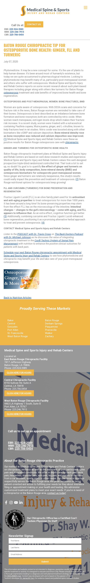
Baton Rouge (52, 320)
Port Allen (12, 329)
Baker (10, 320)
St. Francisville (15, 333)
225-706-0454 (17, 34)
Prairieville (51, 329)
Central (11, 323)
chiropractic (71, 142)
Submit (45, 561)
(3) (5, 216)
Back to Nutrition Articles (17, 297)
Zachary (49, 336)
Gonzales (12, 326)
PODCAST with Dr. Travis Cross (34, 234)
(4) (43, 222)
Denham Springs (53, 323)
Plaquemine (51, 326)
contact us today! (56, 493)
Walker (48, 333)
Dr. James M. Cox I (27, 578)
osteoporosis (11, 92)
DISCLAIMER (12, 576)
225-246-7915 (17, 32)
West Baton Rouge (17, 336)
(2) (77, 179)
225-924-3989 (16, 29)
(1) (5, 139)
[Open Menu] (86, 7)
